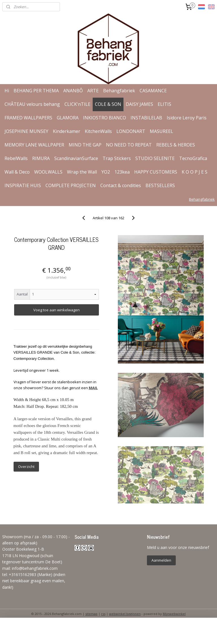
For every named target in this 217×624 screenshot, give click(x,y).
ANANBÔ (73, 90)
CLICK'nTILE (77, 104)
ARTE (93, 90)
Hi (7, 90)
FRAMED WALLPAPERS (28, 118)
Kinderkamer (66, 131)
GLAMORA (68, 118)
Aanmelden (161, 560)
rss (103, 614)
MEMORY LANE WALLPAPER (34, 145)
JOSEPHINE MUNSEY (26, 131)
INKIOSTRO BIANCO (104, 118)
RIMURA (41, 158)
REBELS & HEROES (175, 145)
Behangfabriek (119, 90)
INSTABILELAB (146, 118)
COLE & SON (108, 104)
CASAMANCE (153, 90)
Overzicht (26, 466)
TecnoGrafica (193, 158)
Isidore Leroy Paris (187, 118)
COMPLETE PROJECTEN (70, 185)
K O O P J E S (194, 172)
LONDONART (130, 131)
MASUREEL (161, 131)
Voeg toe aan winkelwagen (56, 309)
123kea (122, 172)
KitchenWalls (98, 131)
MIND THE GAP (85, 145)
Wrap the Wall (82, 172)
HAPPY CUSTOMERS (155, 172)
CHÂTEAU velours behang (32, 104)
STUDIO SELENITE (155, 158)
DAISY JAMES (139, 104)
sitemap (91, 614)
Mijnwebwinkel (174, 614)
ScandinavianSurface (76, 158)
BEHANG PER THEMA (36, 90)
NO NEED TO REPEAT (129, 145)
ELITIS (164, 104)
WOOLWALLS (48, 172)
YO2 (105, 172)
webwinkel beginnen (125, 614)
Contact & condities (120, 185)
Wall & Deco (17, 172)
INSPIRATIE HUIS (23, 185)
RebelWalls (16, 158)
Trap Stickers (117, 158)
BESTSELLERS (160, 185)
